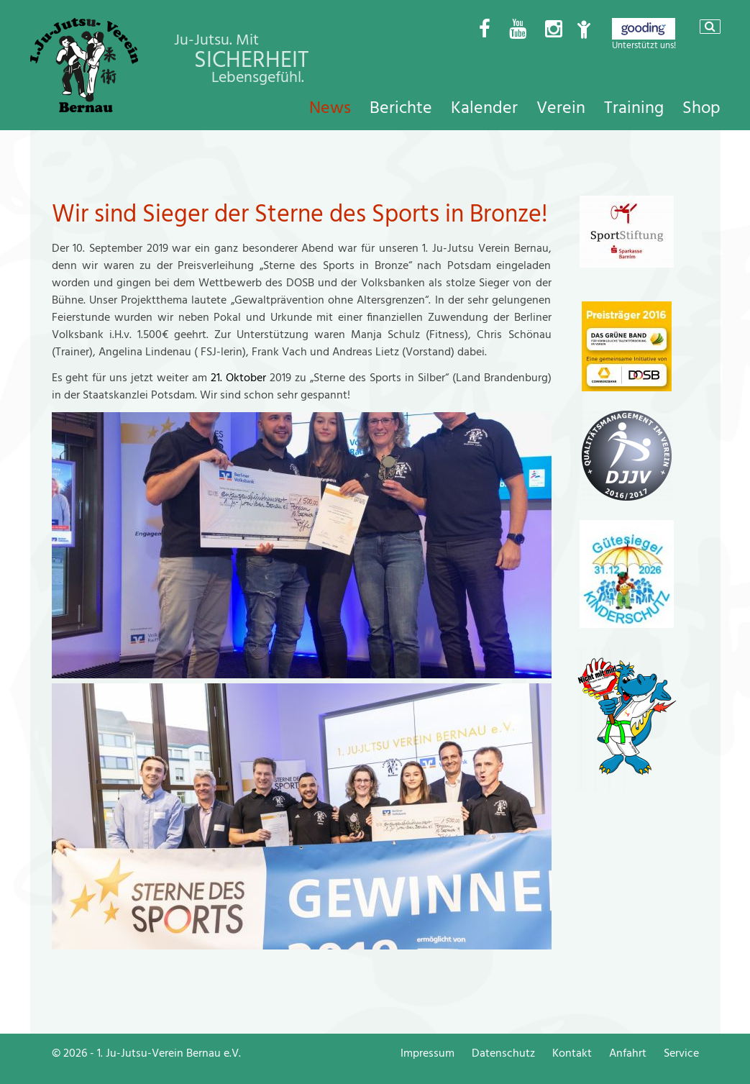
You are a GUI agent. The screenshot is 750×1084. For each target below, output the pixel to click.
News (330, 108)
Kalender (484, 108)
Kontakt (572, 1053)
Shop (701, 108)
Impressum (427, 1053)
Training (634, 108)
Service (681, 1053)
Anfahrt (627, 1053)
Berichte (401, 108)
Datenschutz (503, 1053)
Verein (560, 108)
